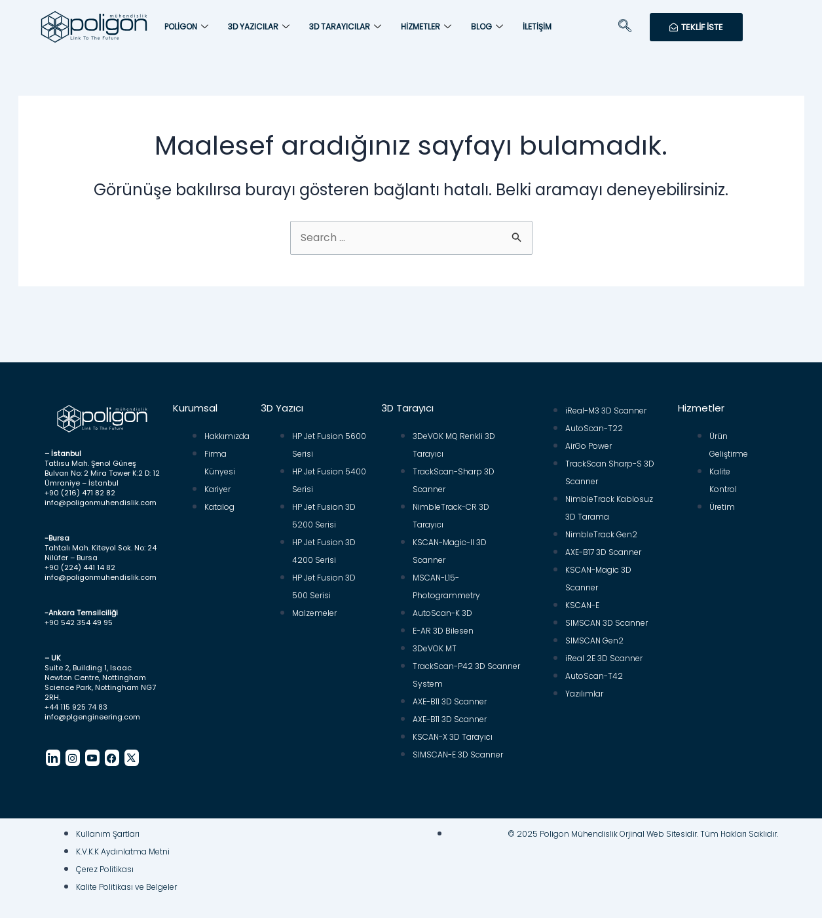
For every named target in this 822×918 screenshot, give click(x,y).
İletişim (537, 26)
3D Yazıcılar (259, 26)
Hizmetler (426, 26)
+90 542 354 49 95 (79, 616)
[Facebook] (112, 752)
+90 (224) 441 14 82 (80, 561)
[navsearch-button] (625, 27)
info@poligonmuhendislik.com (101, 496)
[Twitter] (131, 752)
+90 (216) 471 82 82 (80, 487)
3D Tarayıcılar (345, 26)
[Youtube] (92, 752)
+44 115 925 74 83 (76, 701)
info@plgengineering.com (92, 711)
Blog (487, 26)
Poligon (186, 26)
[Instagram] (72, 752)
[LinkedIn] (53, 752)
